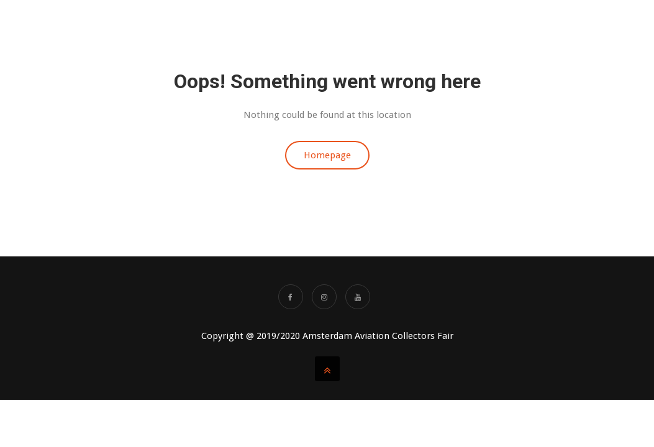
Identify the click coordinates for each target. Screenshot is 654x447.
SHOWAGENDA (526, 25)
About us (344, 25)
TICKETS (397, 25)
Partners (591, 25)
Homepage (327, 155)
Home (298, 25)
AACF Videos (456, 25)
